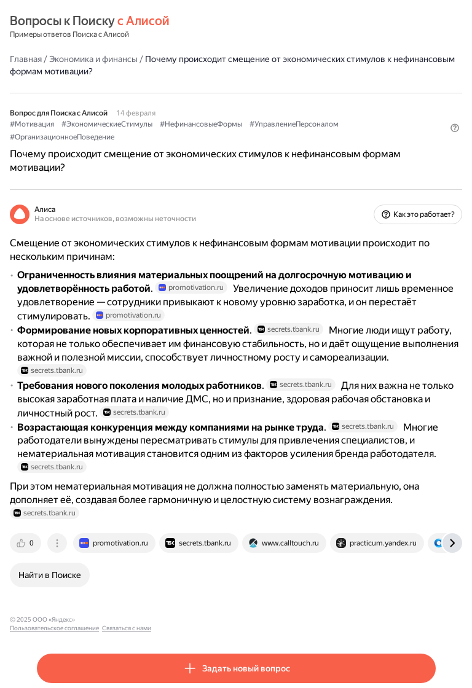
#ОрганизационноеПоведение (62, 137)
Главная (26, 59)
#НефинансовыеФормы (201, 124)
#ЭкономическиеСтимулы (106, 124)
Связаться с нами (197, 619)
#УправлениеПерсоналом (294, 124)
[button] (454, 127)
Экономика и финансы (93, 59)
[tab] (26, 543)
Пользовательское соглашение (125, 619)
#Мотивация (32, 124)
